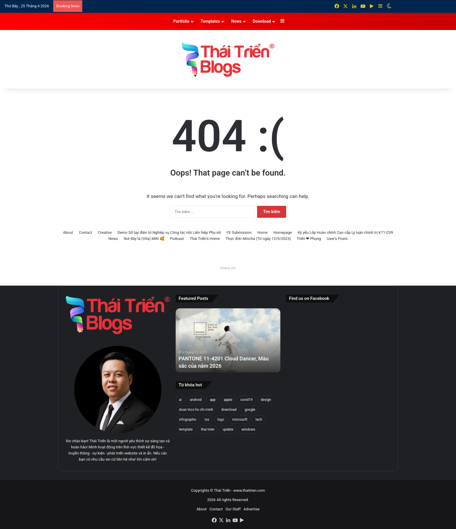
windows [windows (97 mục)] (248, 429)
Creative (105, 232)
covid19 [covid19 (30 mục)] (247, 400)
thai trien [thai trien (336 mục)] (208, 429)
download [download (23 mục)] (228, 410)
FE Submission (239, 232)
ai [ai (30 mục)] (180, 400)
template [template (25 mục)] (186, 429)
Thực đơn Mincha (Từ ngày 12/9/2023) (258, 238)
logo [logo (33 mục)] (221, 419)
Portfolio (181, 21)
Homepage (282, 232)
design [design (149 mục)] (266, 400)
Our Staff (233, 509)
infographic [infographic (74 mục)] (187, 419)
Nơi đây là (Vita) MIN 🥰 (144, 238)
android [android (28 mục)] (196, 400)
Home (262, 232)
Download (262, 21)
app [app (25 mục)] (212, 400)
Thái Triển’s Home (205, 238)
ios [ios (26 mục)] (207, 419)
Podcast (177, 238)
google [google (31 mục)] (250, 410)
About (68, 232)
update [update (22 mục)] (227, 429)
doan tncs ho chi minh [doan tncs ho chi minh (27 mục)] (196, 410)
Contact (85, 232)
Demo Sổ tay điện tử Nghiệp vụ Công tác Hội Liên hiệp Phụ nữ (169, 232)
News (236, 21)
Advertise (252, 509)
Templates (210, 21)
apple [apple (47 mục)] (228, 400)
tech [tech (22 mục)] (259, 419)
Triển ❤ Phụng (309, 238)
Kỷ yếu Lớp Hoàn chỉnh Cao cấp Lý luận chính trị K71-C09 (345, 232)
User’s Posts (337, 238)
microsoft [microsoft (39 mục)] (239, 419)
